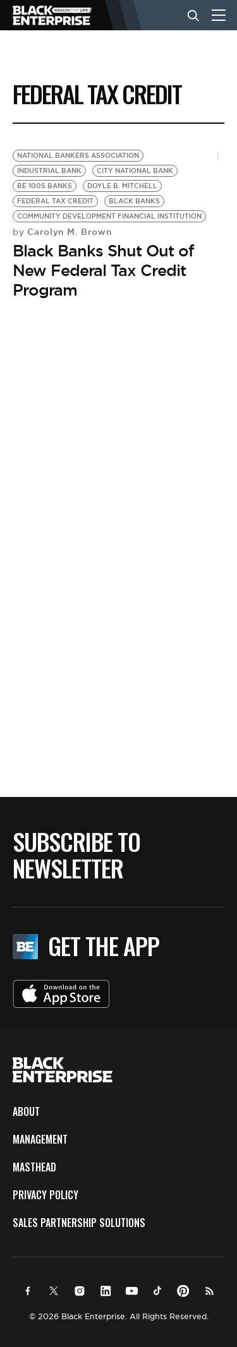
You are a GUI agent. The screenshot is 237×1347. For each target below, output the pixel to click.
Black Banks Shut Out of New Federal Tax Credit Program (103, 270)
